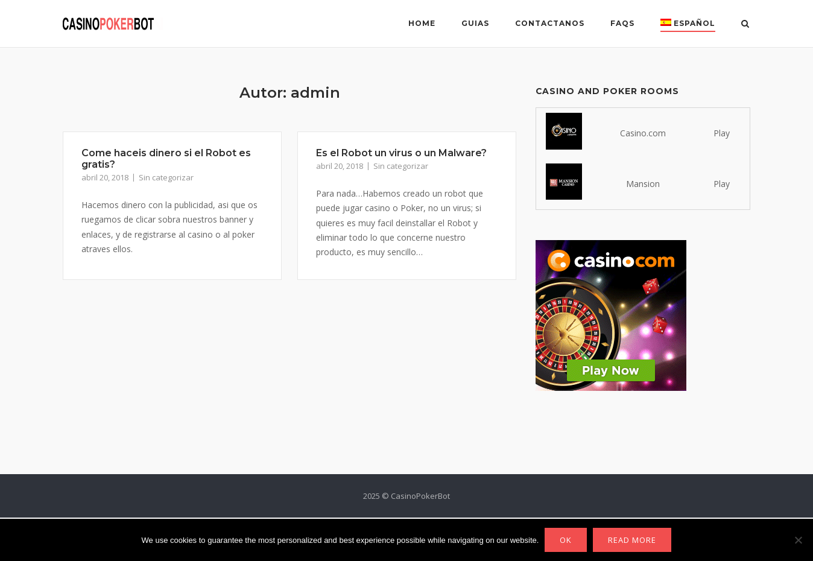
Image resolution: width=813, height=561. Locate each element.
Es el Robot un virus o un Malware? (401, 153)
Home (421, 23)
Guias (475, 23)
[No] (798, 540)
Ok (566, 539)
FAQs (622, 23)
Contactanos (549, 23)
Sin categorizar (166, 177)
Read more (632, 539)
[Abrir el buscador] (745, 24)
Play (721, 133)
